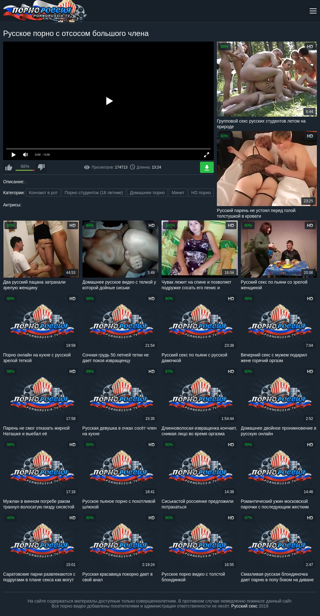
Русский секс (244, 605)
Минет (178, 192)
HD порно (201, 192)
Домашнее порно (147, 192)
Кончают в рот (43, 192)
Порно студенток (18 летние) (94, 192)
